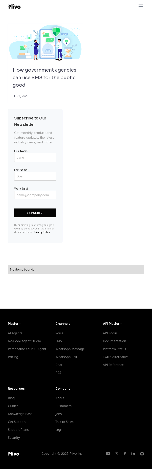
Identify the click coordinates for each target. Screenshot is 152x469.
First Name (21, 151)
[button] (140, 6)
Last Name (21, 169)
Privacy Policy (42, 232)
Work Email (21, 188)
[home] (14, 6)
